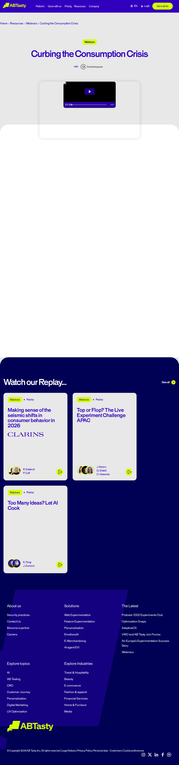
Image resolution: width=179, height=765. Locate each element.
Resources (80, 6)
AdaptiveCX (129, 628)
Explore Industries (78, 663)
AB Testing (13, 679)
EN (135, 6)
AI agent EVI (71, 647)
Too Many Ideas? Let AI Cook (33, 505)
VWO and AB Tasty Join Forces (141, 634)
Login (147, 6)
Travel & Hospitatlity (76, 673)
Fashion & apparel (75, 692)
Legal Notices (68, 750)
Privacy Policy (84, 750)
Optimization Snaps (134, 621)
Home (4, 23)
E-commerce (72, 686)
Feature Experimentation (79, 621)
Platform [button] (40, 6)
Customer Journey (18, 692)
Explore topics (18, 663)
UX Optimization (17, 712)
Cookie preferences (133, 750)
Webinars (31, 23)
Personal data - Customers (107, 750)
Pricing (68, 6)
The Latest (130, 606)
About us (14, 606)
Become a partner (18, 628)
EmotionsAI (71, 634)
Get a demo (163, 6)
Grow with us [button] (54, 6)
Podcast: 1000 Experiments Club (142, 615)
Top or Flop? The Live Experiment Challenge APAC (101, 415)
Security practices (18, 615)
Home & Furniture (75, 705)
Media (68, 712)
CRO (10, 686)
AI (8, 673)
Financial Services (76, 699)
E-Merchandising (75, 641)
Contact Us (14, 621)
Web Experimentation (77, 615)
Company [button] (94, 6)
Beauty (68, 679)
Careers (12, 634)
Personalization (74, 628)
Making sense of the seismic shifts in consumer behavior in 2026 (31, 418)
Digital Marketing (17, 705)
